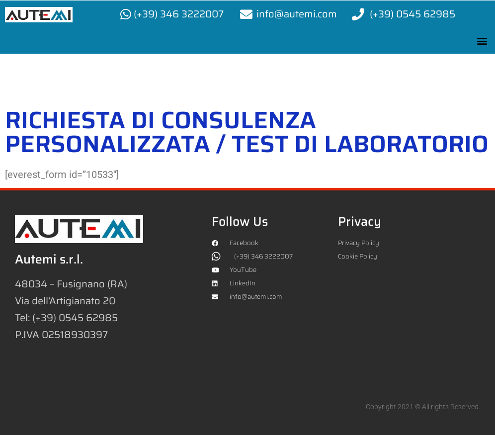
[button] (482, 40)
